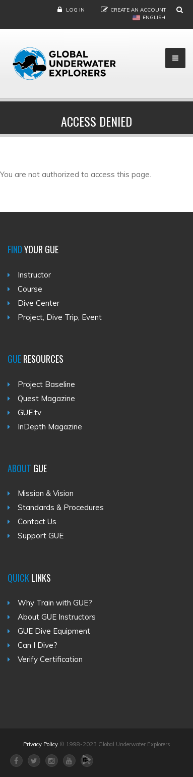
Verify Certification (50, 659)
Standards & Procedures (61, 507)
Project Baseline (46, 384)
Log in (75, 10)
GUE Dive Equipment (54, 631)
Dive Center (38, 303)
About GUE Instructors (57, 617)
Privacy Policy (40, 744)
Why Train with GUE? (55, 602)
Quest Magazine (46, 398)
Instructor (34, 275)
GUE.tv (29, 412)
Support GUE (40, 535)
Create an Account (138, 10)
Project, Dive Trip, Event (60, 317)
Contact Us (37, 521)
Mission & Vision (46, 493)
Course (30, 289)
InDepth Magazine (50, 426)
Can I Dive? (37, 645)
